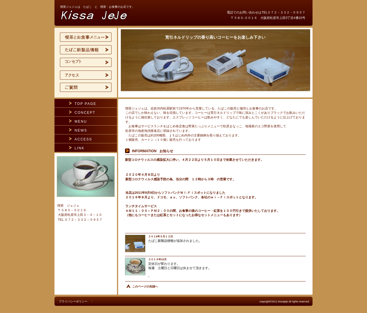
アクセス (86, 75)
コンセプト (86, 62)
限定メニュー (86, 37)
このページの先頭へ (145, 286)
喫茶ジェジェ (129, 15)
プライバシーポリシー (73, 301)
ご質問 (86, 87)
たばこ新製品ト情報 (86, 50)
